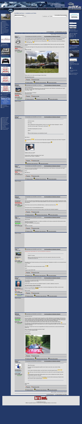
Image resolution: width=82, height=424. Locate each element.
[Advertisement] (5, 113)
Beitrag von (17, 36)
